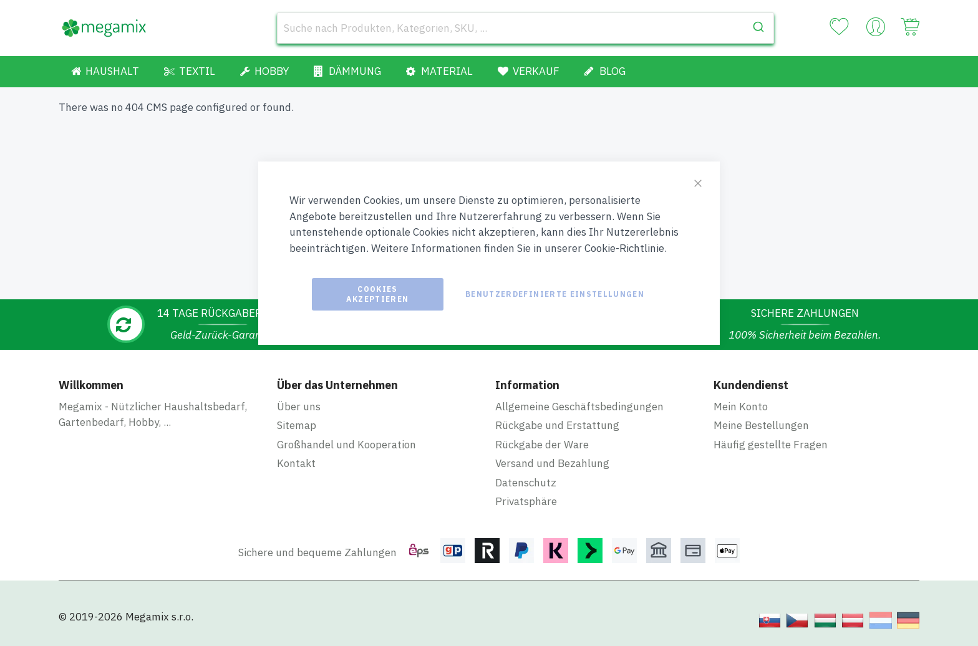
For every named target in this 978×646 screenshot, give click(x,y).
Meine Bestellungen (761, 425)
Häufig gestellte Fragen (771, 444)
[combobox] (525, 28)
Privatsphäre (526, 501)
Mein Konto (741, 406)
